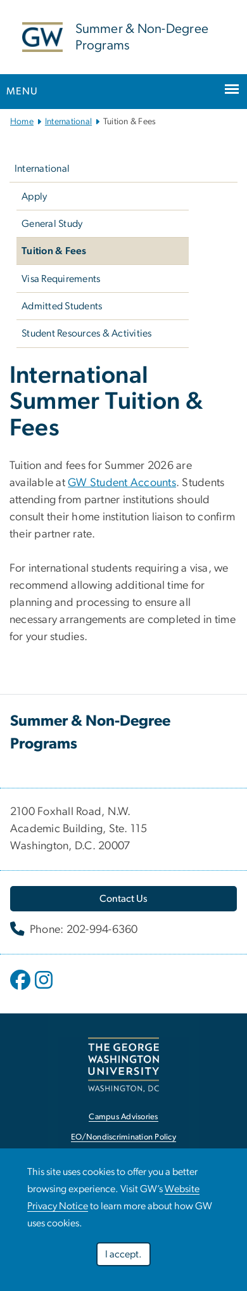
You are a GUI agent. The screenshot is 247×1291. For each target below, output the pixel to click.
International (68, 121)
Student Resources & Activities (87, 333)
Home (22, 121)
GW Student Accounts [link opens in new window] (122, 483)
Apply (34, 196)
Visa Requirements (61, 279)
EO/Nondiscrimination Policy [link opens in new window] (123, 1137)
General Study (52, 224)
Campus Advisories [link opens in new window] (123, 1117)
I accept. (123, 1254)
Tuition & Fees (54, 251)
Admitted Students (62, 306)
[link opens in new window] (123, 1064)
